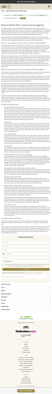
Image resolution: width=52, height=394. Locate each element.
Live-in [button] (26, 287)
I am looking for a (8, 15)
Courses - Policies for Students (26, 363)
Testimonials (26, 350)
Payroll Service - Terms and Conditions (26, 359)
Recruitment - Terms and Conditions (26, 357)
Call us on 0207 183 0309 (26, 383)
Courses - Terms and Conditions (25, 361)
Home (2, 10)
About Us (26, 346)
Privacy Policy (27, 272)
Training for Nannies (26, 352)
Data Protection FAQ (26, 371)
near (5, 18)
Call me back (26, 269)
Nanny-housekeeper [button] (26, 293)
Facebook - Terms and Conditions (26, 365)
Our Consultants (26, 348)
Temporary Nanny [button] (26, 309)
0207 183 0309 (30, 2)
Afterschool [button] (26, 297)
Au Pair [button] (26, 303)
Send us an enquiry (26, 390)
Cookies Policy (26, 367)
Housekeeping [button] (26, 306)
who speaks (33, 15)
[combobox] (4, 254)
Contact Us (26, 377)
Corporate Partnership (26, 379)
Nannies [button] (26, 290)
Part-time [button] (26, 300)
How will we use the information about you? (26, 277)
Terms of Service (35, 272)
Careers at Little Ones (26, 381)
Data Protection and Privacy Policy (26, 369)
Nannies (26, 344)
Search (23, 18)
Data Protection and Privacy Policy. (36, 266)
